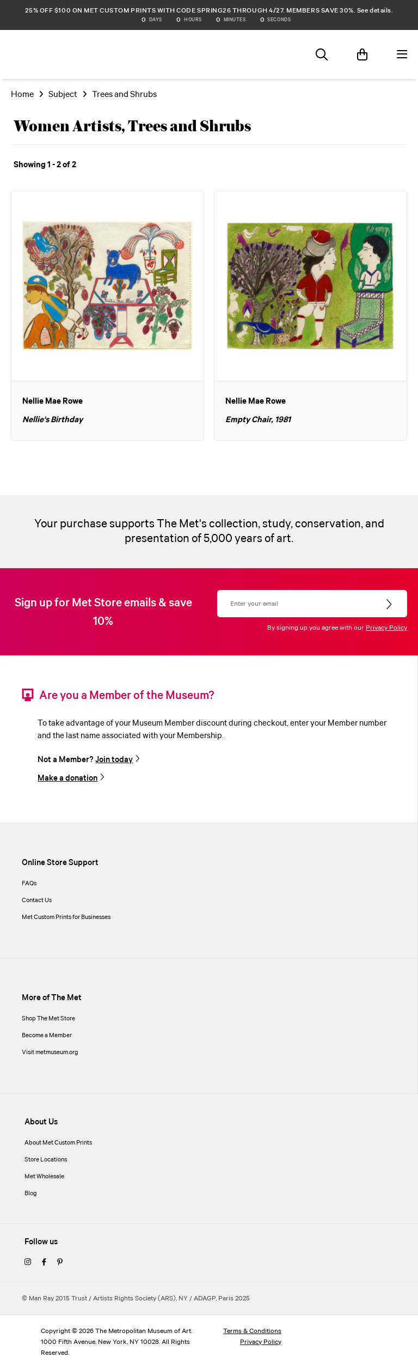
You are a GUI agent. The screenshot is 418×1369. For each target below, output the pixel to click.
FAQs (29, 883)
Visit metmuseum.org (50, 1052)
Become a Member (47, 1035)
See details (374, 10)
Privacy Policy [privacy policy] (260, 1342)
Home (22, 94)
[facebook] (44, 1262)
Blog (30, 1193)
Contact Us (37, 900)
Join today (114, 760)
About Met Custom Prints (58, 1143)
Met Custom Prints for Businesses (66, 917)
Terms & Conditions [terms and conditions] (252, 1331)
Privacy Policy (386, 627)
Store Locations (45, 1159)
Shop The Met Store (48, 1018)
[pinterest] (60, 1262)
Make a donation (67, 778)
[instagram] (27, 1262)
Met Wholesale (44, 1176)
